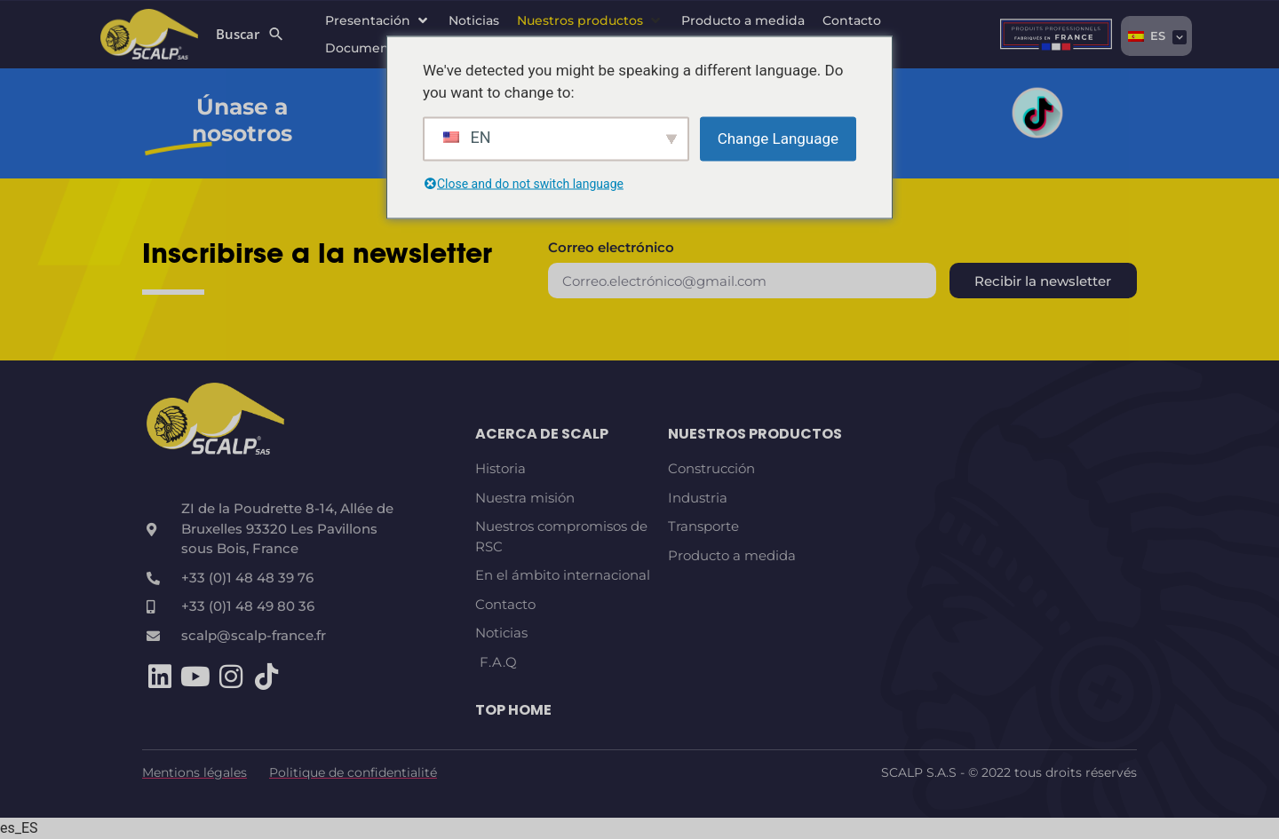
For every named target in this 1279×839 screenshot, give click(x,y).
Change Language (778, 137)
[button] (378, 21)
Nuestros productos (755, 433)
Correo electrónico (611, 248)
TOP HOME (513, 710)
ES (1146, 35)
